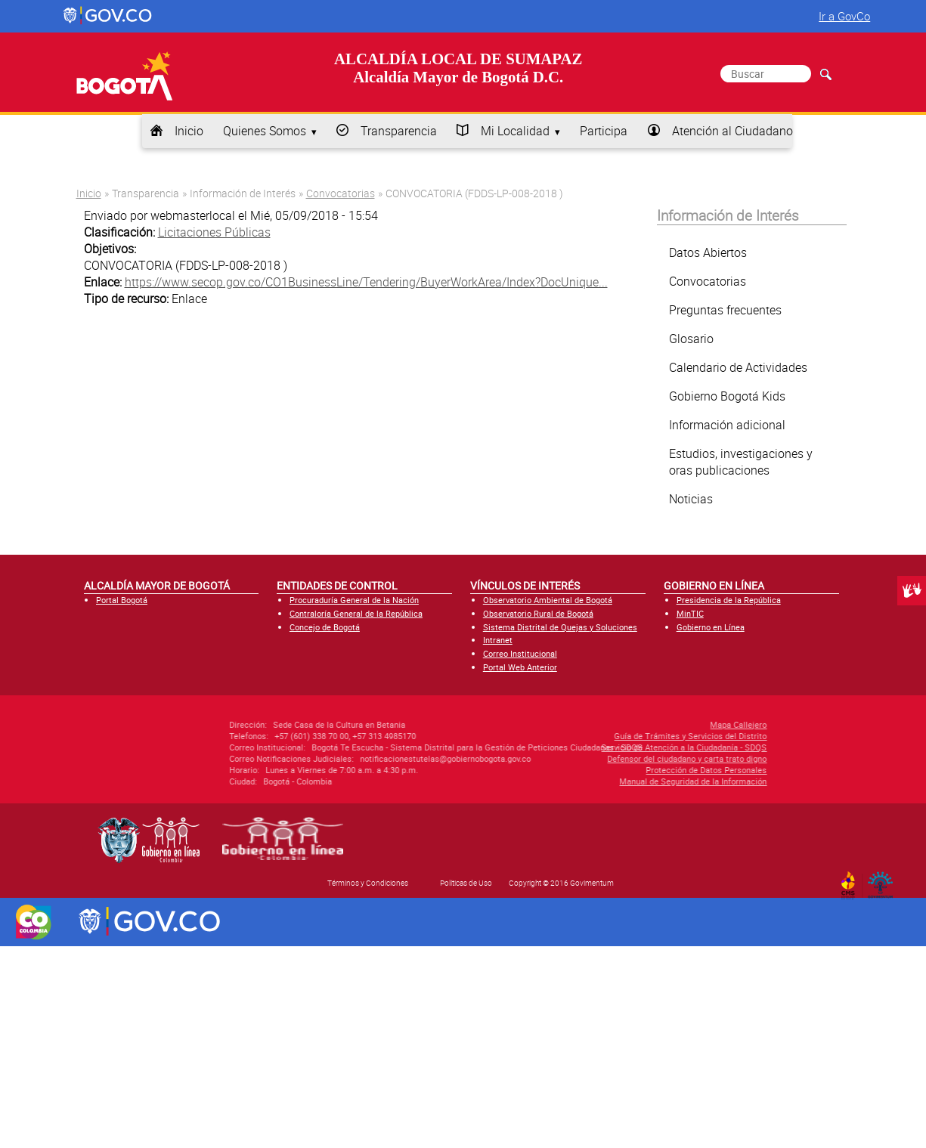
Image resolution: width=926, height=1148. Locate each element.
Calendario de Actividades (738, 367)
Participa (603, 130)
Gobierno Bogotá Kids (727, 396)
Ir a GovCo (844, 15)
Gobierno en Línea (711, 627)
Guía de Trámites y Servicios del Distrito (610, 735)
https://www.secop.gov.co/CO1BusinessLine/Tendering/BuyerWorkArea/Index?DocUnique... (366, 282)
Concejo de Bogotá (325, 627)
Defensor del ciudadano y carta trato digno (606, 758)
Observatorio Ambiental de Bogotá (547, 599)
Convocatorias (340, 193)
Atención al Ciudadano (732, 130)
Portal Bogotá (121, 599)
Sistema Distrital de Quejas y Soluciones (560, 627)
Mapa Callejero (658, 724)
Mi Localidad (515, 130)
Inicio (189, 130)
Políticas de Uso (466, 882)
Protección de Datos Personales (625, 769)
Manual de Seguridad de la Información (612, 781)
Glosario (691, 338)
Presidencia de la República (729, 599)
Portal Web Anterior (520, 667)
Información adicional (727, 424)
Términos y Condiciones (367, 882)
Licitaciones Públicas (214, 232)
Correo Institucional (520, 653)
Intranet (498, 639)
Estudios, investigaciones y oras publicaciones (741, 461)
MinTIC (690, 613)
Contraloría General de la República (356, 613)
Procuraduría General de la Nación (354, 599)
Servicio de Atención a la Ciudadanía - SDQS (603, 747)
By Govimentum (883, 880)
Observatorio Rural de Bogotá (538, 613)
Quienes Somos (264, 130)
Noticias (691, 498)
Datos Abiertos (708, 252)
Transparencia (399, 130)
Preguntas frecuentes (725, 310)
